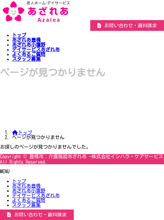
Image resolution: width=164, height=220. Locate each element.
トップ (19, 181)
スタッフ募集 (26, 205)
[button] (127, 25)
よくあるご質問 (28, 200)
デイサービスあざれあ (36, 195)
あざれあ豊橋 (26, 185)
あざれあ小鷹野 (28, 190)
